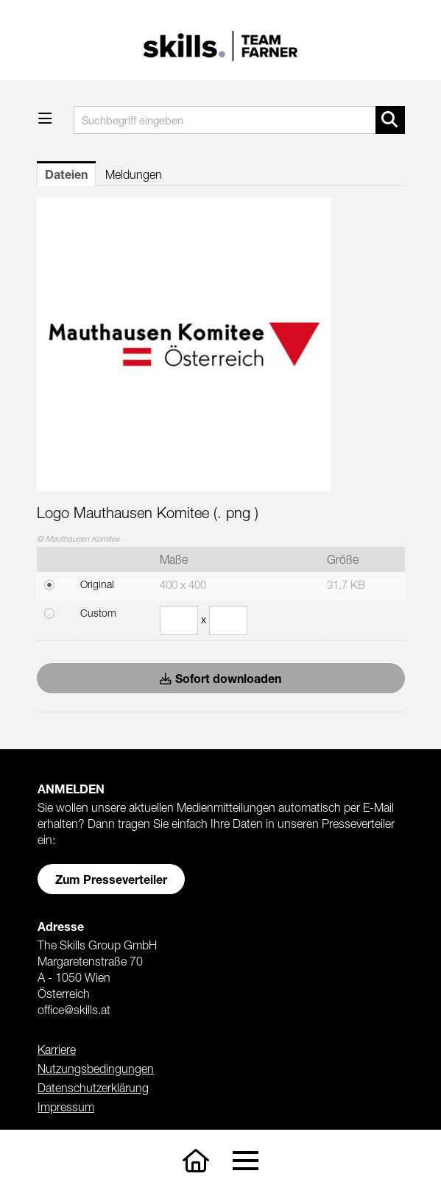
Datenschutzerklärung (93, 1087)
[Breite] (179, 620)
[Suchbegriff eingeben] (239, 120)
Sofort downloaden (220, 678)
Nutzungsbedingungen (96, 1068)
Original (97, 584)
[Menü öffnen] (45, 118)
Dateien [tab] (66, 174)
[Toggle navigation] (245, 1161)
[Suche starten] (390, 120)
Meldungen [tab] (133, 174)
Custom (98, 612)
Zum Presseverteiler (111, 879)
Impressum (66, 1107)
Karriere (57, 1049)
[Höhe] (228, 620)
